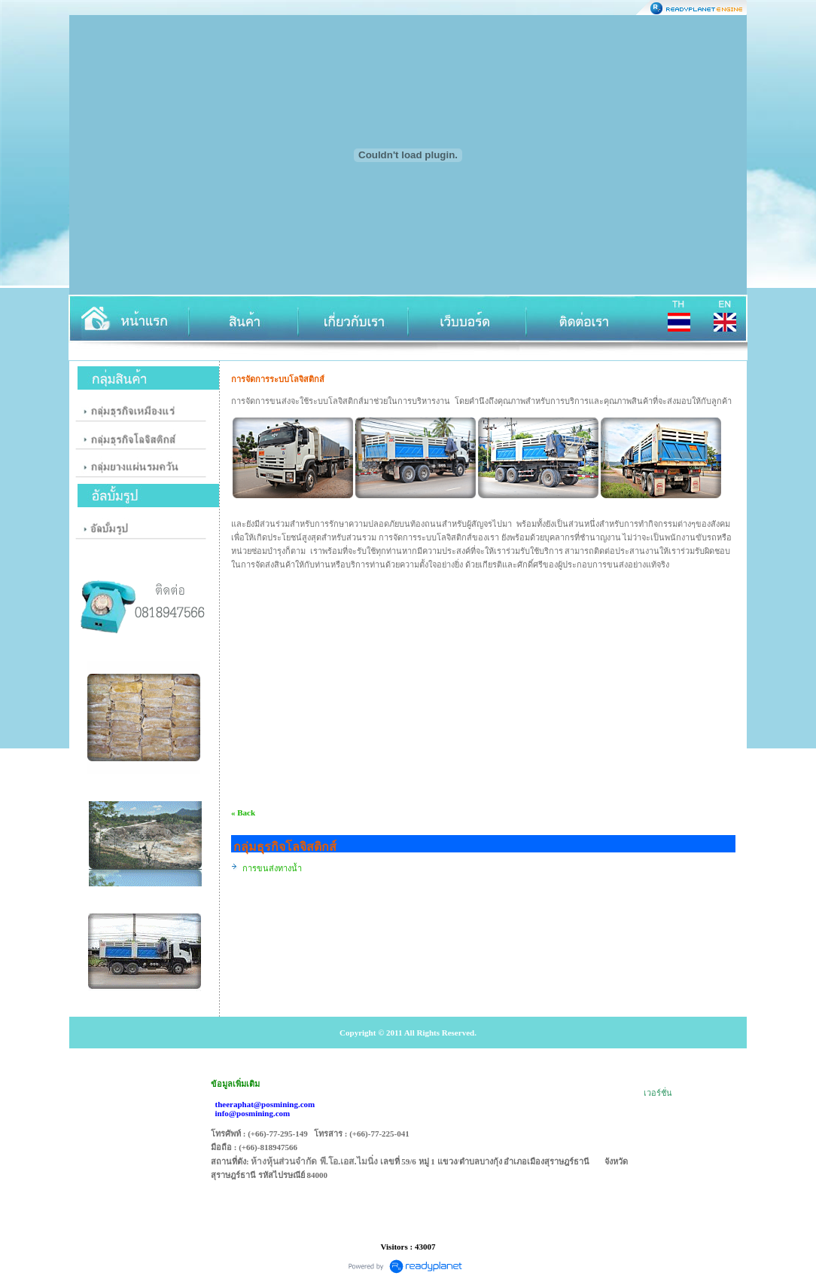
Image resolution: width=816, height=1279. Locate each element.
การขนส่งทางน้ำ (272, 868)
